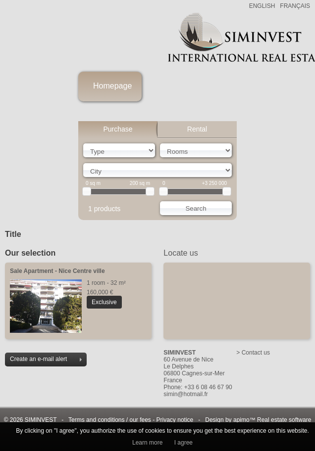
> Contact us (253, 352)
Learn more (147, 442)
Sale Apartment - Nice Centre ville (57, 271)
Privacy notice (175, 419)
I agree (183, 442)
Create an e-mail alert (46, 359)
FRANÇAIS (295, 5)
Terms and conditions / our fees (109, 419)
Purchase (117, 129)
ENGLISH (262, 5)
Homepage (112, 86)
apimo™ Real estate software (272, 419)
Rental (197, 129)
